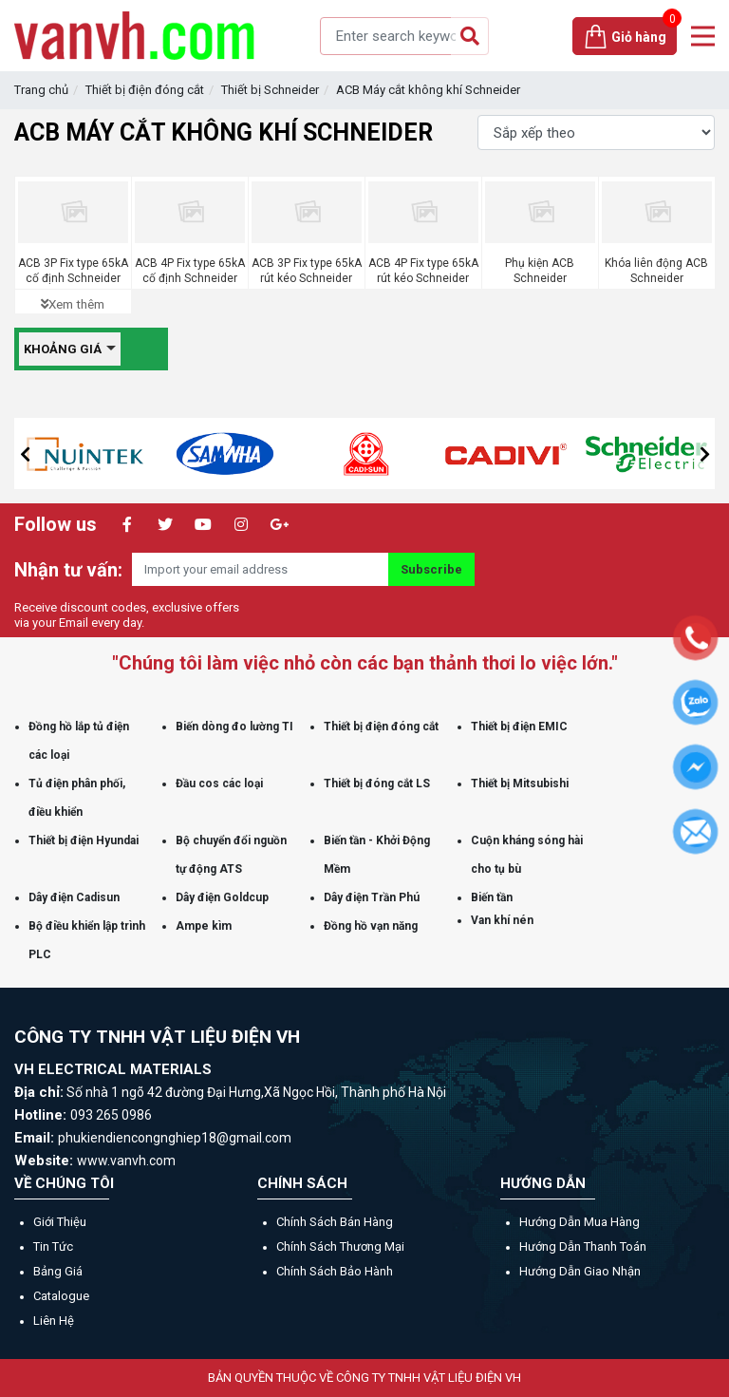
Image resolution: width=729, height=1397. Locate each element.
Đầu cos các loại (219, 783)
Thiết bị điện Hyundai (83, 840)
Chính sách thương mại (340, 1246)
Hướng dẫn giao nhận (580, 1271)
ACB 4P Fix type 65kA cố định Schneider (190, 270)
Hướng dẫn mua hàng (579, 1222)
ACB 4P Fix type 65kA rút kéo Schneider (423, 270)
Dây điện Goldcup (222, 897)
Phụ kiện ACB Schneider (539, 270)
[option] (162, 453)
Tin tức (53, 1246)
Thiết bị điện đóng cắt (144, 90)
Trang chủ (41, 90)
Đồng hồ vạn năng (371, 926)
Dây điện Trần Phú (372, 897)
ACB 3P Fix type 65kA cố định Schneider (73, 270)
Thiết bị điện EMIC (519, 726)
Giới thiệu (59, 1222)
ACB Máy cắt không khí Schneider (428, 90)
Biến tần (492, 897)
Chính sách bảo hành (334, 1271)
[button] (24, 454)
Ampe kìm (204, 926)
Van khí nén (502, 920)
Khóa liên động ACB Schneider (656, 270)
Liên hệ (53, 1320)
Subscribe (431, 569)
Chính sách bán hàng (334, 1222)
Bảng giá (58, 1271)
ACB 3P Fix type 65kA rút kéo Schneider (307, 270)
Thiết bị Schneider (270, 90)
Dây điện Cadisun (74, 897)
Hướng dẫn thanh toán (582, 1246)
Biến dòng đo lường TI (234, 726)
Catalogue (61, 1296)
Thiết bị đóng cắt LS (377, 783)
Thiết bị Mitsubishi (520, 783)
